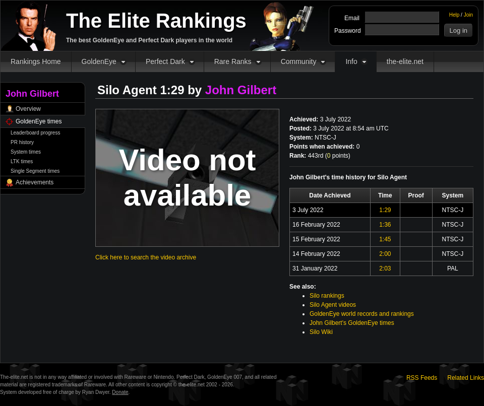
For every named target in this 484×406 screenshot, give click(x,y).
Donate (120, 392)
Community (299, 61)
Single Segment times (35, 171)
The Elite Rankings (156, 21)
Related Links (465, 377)
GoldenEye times (39, 121)
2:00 (385, 253)
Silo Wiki (321, 331)
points (337, 155)
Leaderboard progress (35, 133)
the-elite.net (405, 61)
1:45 (385, 239)
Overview (28, 108)
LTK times (22, 161)
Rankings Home (36, 61)
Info (351, 61)
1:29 (385, 210)
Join (468, 15)
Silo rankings (327, 295)
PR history (22, 142)
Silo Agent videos (333, 304)
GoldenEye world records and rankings (362, 313)
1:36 (385, 224)
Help (454, 15)
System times (26, 152)
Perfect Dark (165, 61)
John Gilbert (240, 90)
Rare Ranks (233, 61)
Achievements (34, 182)
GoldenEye (99, 61)
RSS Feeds (421, 377)
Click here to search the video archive (145, 257)
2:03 (385, 268)
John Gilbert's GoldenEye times (352, 322)
